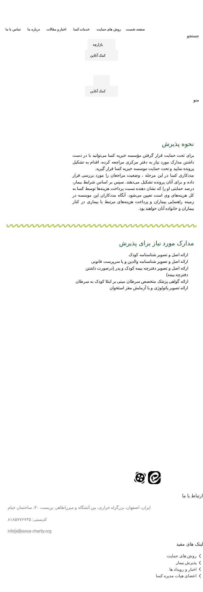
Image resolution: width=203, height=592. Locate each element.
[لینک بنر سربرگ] (101, 296)
